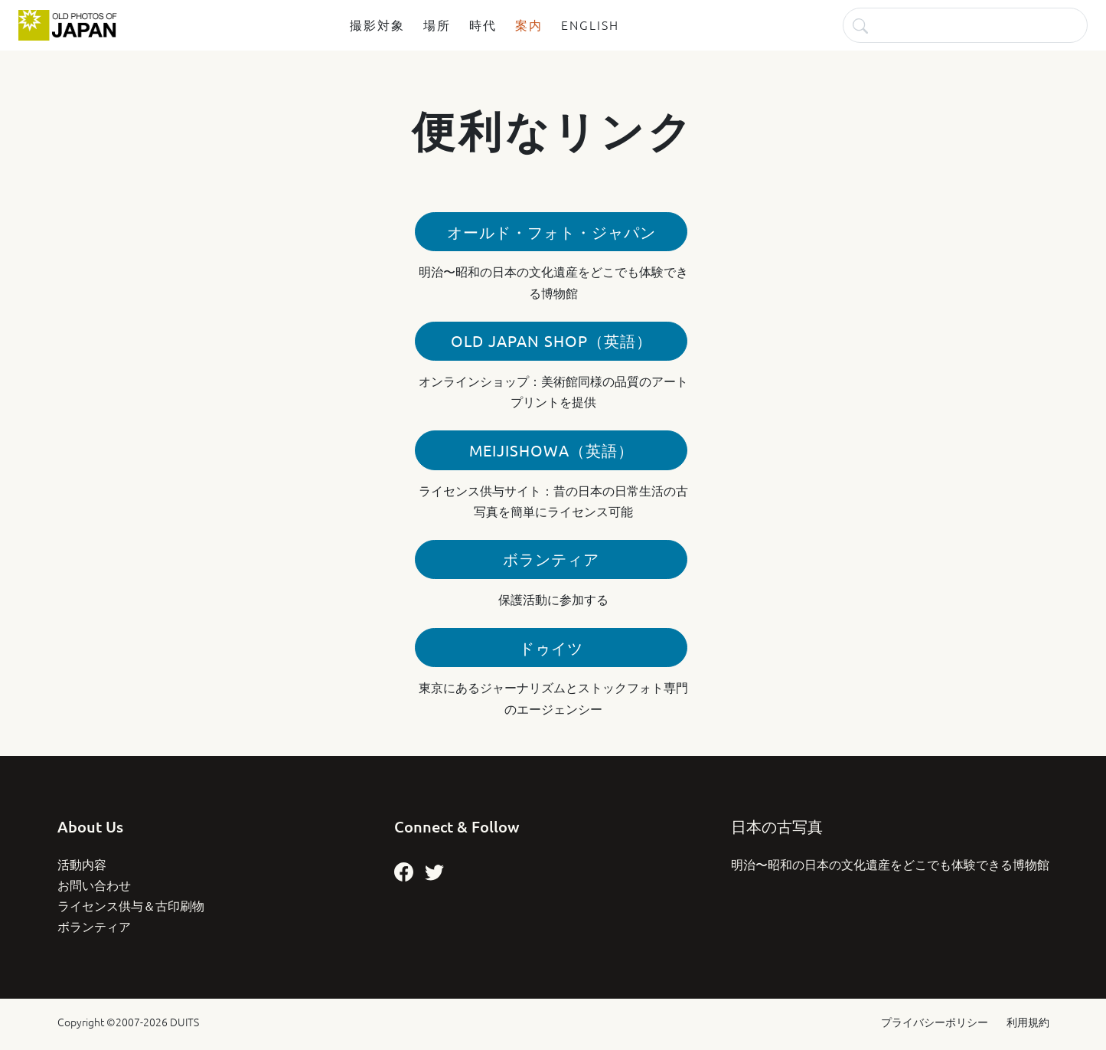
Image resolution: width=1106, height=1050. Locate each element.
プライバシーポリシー (934, 1021)
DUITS (184, 1021)
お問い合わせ (94, 884)
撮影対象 (377, 24)
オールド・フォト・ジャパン (551, 231)
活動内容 (81, 863)
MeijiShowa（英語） (551, 450)
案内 (529, 24)
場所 (437, 24)
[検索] (965, 25)
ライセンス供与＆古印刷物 (130, 905)
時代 (483, 24)
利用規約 (1027, 1021)
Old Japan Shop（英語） (551, 340)
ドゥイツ (551, 647)
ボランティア (551, 558)
